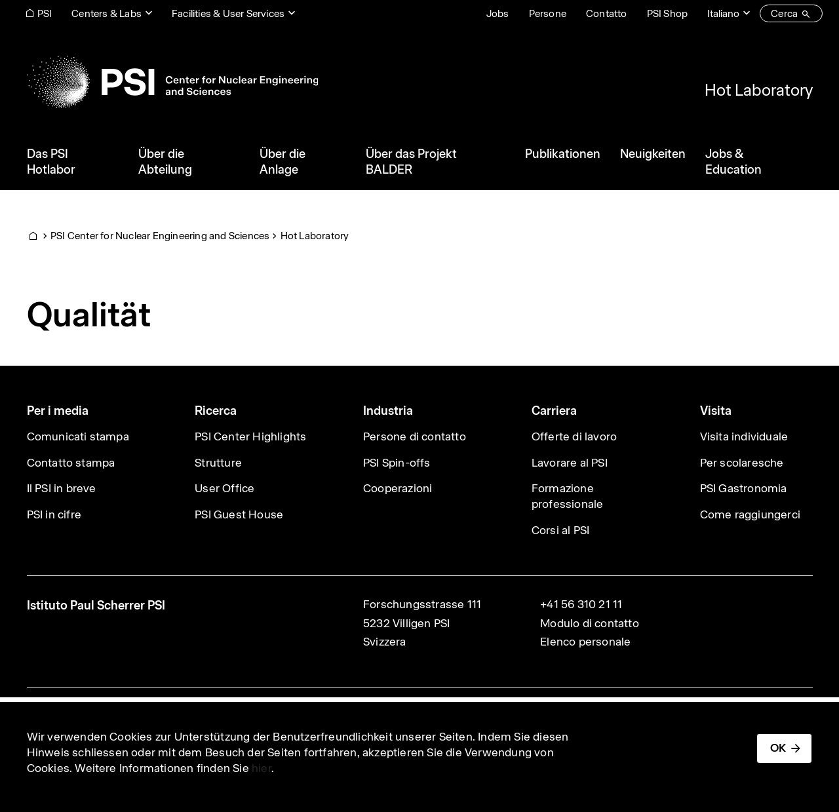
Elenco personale (585, 641)
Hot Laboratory (759, 90)
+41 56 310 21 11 (581, 604)
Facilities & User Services (228, 13)
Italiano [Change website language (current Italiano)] (723, 13)
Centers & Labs (106, 13)
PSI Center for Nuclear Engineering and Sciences (159, 235)
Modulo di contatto (589, 623)
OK (778, 747)
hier (261, 768)
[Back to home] (172, 82)
